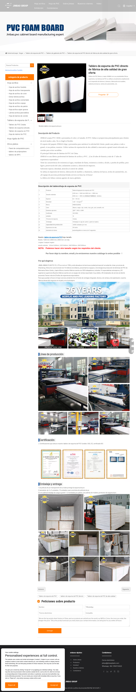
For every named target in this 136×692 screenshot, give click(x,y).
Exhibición (38, 8)
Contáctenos (52, 8)
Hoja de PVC (54, 3)
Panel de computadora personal (20, 148)
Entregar (50, 631)
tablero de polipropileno (18, 152)
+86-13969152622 (115, 666)
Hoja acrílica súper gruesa (18, 110)
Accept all (54, 685)
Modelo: (41, 126)
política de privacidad (80, 688)
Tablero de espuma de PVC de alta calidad (101, 596)
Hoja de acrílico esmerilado (19, 100)
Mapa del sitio (68, 688)
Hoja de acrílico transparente (19, 90)
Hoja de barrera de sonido (18, 116)
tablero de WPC (15, 155)
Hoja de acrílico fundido (17, 87)
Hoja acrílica (39, 3)
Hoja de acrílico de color (18, 94)
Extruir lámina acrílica (16, 97)
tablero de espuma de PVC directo (72, 596)
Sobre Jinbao (68, 3)
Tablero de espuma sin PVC (19, 131)
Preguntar (103, 94)
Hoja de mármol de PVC (17, 134)
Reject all (11, 685)
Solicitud (76, 665)
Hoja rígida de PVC (15, 138)
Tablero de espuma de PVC (19, 120)
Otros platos (12, 144)
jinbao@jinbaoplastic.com (110, 663)
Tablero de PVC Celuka (17, 125)
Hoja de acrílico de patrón (18, 106)
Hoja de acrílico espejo (17, 103)
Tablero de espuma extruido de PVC (21, 128)
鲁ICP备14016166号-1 (94, 688)
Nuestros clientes (85, 3)
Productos (76, 662)
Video (98, 3)
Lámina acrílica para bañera (19, 113)
